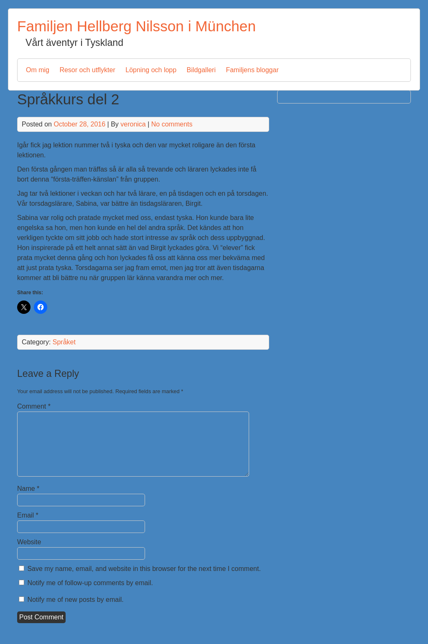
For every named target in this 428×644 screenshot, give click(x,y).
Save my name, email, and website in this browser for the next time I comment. (143, 568)
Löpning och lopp (150, 69)
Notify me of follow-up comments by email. (90, 582)
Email (27, 515)
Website (29, 542)
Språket (64, 342)
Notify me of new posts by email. (75, 599)
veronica (132, 124)
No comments (172, 124)
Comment (34, 406)
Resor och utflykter (87, 69)
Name (28, 488)
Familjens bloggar (252, 69)
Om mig (37, 69)
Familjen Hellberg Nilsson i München (136, 26)
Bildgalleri (201, 69)
